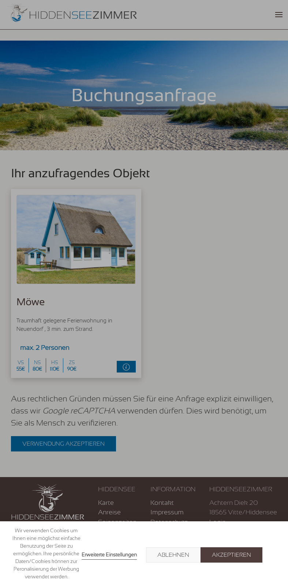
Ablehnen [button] (173, 555)
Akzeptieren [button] (231, 555)
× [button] (274, 555)
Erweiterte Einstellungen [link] (109, 554)
